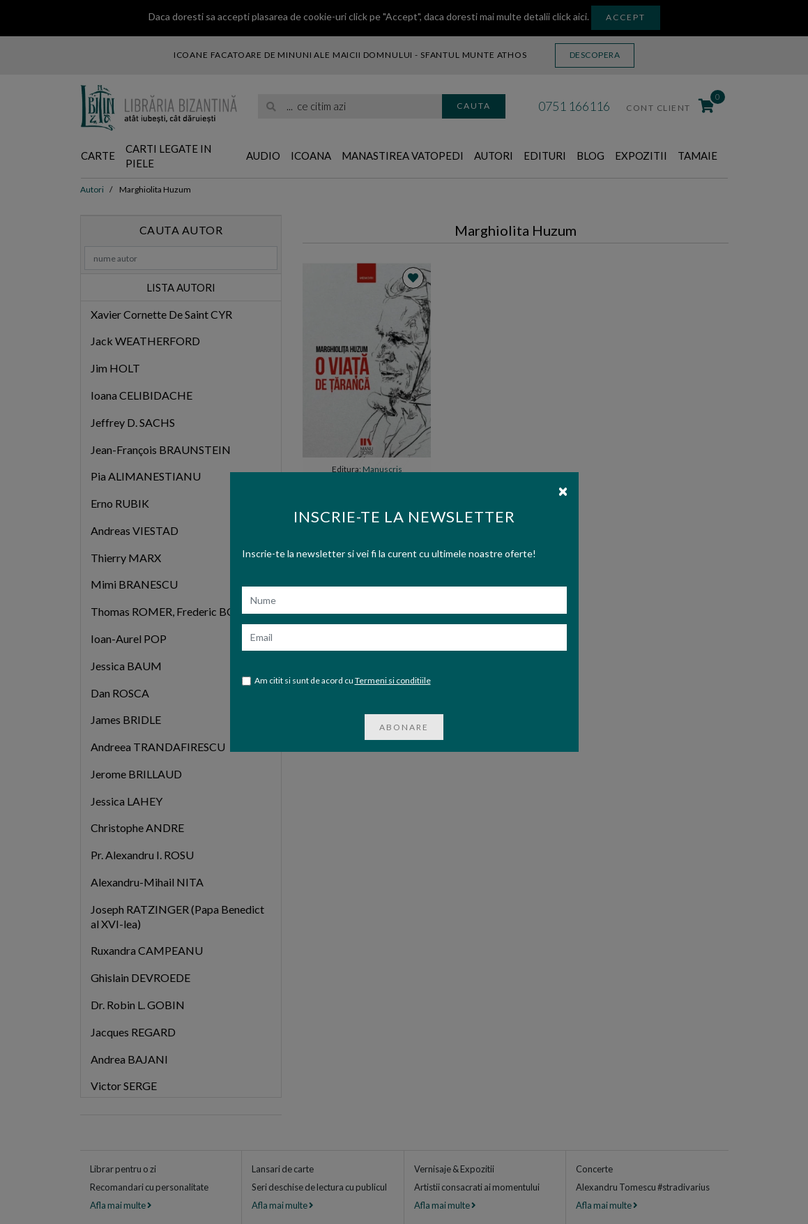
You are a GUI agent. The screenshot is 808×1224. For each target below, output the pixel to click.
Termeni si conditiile (393, 680)
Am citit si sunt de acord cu (336, 681)
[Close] (563, 490)
